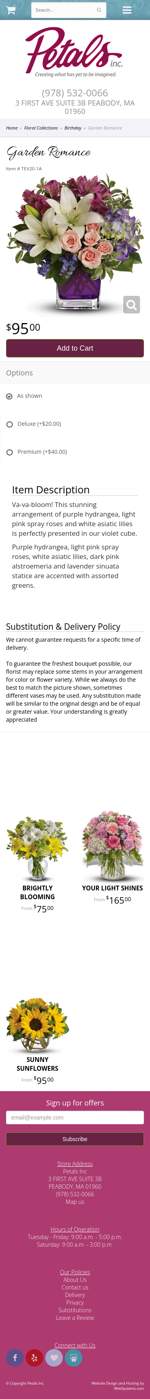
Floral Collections (41, 128)
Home (12, 128)
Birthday (72, 128)
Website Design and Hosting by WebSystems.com (118, 1386)
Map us (75, 1201)
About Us (74, 1279)
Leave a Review (75, 1317)
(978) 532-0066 (75, 93)
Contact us (75, 1287)
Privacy (75, 1302)
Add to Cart (75, 348)
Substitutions (74, 1310)
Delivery (75, 1295)
